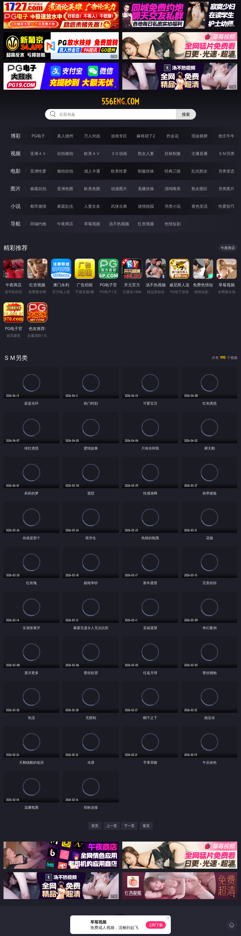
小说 (16, 206)
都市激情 (38, 206)
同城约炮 (38, 224)
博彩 (16, 135)
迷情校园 (146, 206)
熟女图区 (199, 188)
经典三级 (173, 171)
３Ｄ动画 (119, 153)
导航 (16, 223)
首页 (94, 825)
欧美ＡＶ (92, 153)
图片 (16, 188)
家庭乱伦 (65, 206)
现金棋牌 (199, 136)
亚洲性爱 (38, 171)
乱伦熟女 (199, 171)
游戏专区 (119, 136)
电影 (16, 171)
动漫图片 (119, 188)
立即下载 (156, 924)
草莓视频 (92, 224)
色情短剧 (173, 224)
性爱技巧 (226, 206)
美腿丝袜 (146, 188)
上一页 (111, 825)
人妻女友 (92, 206)
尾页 (146, 825)
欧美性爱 (119, 171)
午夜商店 (65, 224)
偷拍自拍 (65, 171)
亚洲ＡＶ (38, 153)
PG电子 (38, 136)
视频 (16, 153)
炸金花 (173, 136)
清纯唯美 (173, 188)
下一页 (129, 825)
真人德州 (65, 136)
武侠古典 (119, 206)
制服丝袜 (146, 171)
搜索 (186, 114)
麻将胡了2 (146, 136)
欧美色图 (92, 188)
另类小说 (173, 206)
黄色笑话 (199, 206)
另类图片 (226, 188)
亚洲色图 (65, 188)
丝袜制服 (173, 153)
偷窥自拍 (38, 188)
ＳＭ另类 (226, 153)
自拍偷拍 (65, 153)
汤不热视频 (119, 224)
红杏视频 (146, 224)
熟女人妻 (146, 153)
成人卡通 (92, 171)
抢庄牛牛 (226, 136)
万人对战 (92, 136)
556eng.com (120, 101)
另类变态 (226, 171)
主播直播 (199, 153)
